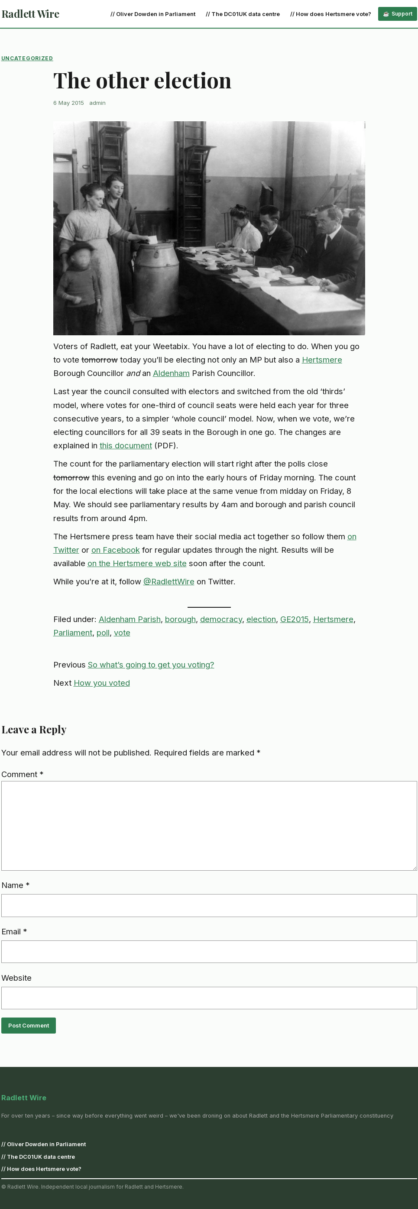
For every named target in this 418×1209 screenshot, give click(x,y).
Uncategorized (27, 58)
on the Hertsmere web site (137, 563)
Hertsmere (322, 359)
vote (122, 632)
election (261, 619)
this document (126, 445)
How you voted (102, 682)
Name (15, 885)
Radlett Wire (30, 13)
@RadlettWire (168, 581)
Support (402, 13)
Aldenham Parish (130, 619)
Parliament (72, 632)
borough (180, 619)
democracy (221, 619)
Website (16, 977)
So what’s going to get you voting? (151, 664)
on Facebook (115, 549)
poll (103, 632)
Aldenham (171, 373)
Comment (22, 774)
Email (14, 931)
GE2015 (294, 619)
